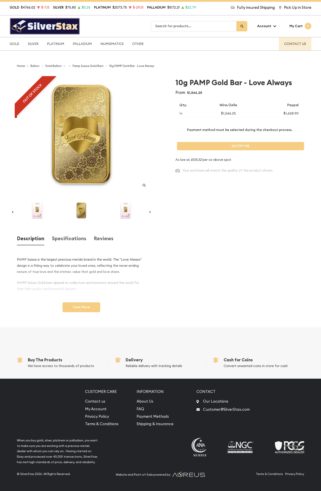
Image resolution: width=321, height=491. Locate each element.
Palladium (82, 44)
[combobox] (194, 26)
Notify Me (241, 146)
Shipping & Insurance (155, 423)
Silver (33, 44)
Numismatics (112, 44)
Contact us (95, 401)
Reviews (103, 239)
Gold (14, 44)
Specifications (69, 239)
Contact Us (295, 44)
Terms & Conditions (101, 423)
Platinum (55, 44)
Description (30, 239)
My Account (96, 409)
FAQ (140, 409)
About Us (145, 401)
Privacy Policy (97, 416)
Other (137, 44)
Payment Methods (153, 416)
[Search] (241, 26)
